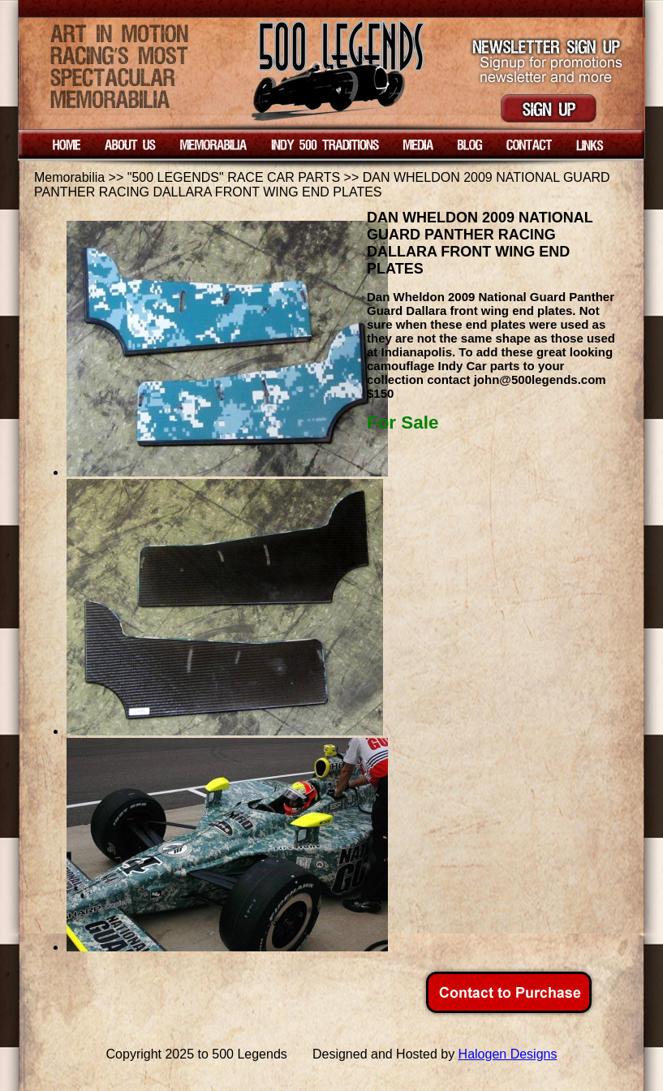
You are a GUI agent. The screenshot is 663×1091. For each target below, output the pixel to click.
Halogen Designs (508, 1054)
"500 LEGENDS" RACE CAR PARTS (233, 177)
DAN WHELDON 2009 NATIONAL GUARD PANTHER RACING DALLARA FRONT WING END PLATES (322, 184)
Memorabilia (69, 177)
